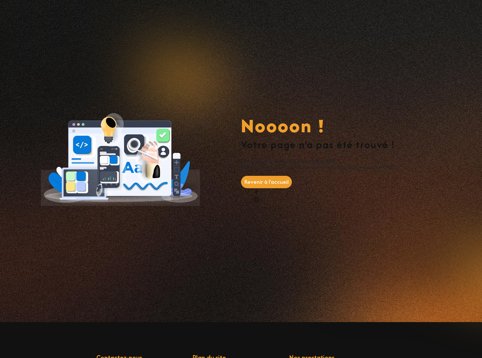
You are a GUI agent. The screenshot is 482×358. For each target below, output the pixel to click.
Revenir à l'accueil (266, 182)
